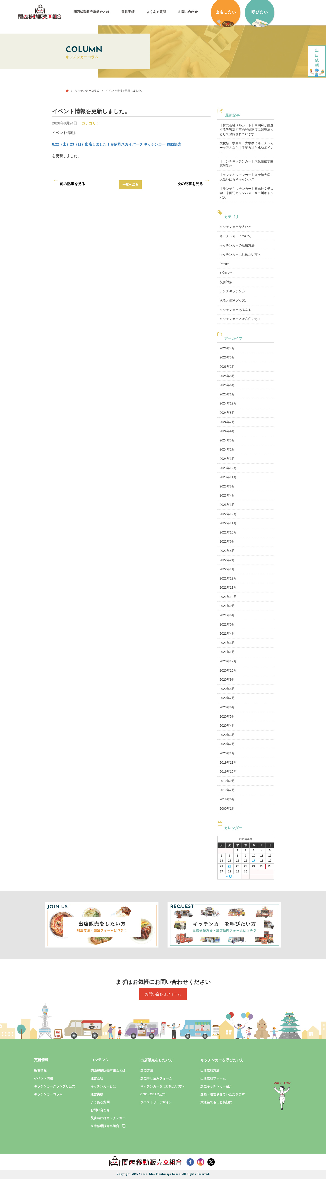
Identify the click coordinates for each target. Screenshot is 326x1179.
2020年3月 (227, 735)
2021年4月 (227, 633)
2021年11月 (228, 587)
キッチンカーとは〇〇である (240, 319)
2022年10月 (228, 532)
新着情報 (40, 1070)
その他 (224, 264)
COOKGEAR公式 (152, 1094)
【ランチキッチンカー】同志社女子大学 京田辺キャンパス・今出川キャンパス (246, 193)
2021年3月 (227, 643)
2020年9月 (227, 679)
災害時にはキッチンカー (108, 1118)
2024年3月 (227, 440)
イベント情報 (43, 1078)
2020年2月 (227, 744)
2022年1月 (227, 569)
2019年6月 (227, 799)
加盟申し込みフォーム (156, 1078)
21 (229, 866)
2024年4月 (227, 431)
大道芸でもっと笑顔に (216, 1102)
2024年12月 (228, 403)
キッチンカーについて (235, 236)
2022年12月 (228, 514)
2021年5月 (227, 624)
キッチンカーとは (103, 1086)
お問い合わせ (188, 12)
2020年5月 (227, 716)
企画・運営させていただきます (222, 1094)
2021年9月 (227, 606)
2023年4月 (227, 495)
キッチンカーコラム (87, 90)
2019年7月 (227, 790)
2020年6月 (227, 707)
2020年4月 (227, 725)
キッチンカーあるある (235, 310)
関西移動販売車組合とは (92, 12)
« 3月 (229, 876)
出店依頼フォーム (213, 1078)
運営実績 (127, 12)
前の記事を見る (72, 184)
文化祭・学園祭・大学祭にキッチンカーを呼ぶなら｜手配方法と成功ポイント (246, 147)
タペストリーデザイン (156, 1102)
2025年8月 (227, 376)
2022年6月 (227, 541)
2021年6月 (227, 615)
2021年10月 (228, 597)
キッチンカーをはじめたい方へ (162, 1086)
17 (253, 860)
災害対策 (226, 282)
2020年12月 (228, 661)
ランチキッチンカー (234, 291)
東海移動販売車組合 (108, 1126)
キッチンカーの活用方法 (237, 245)
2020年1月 (227, 753)
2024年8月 (227, 412)
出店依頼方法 (209, 1070)
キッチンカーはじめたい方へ (240, 254)
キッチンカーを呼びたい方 (222, 1060)
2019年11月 (228, 762)
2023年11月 (228, 477)
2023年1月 (227, 505)
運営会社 (97, 1078)
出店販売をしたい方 (156, 1060)
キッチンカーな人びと (235, 227)
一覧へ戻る (130, 184)
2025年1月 (227, 394)
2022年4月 (227, 551)
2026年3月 (227, 357)
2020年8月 (227, 689)
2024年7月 (227, 422)
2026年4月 (227, 348)
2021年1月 (227, 652)
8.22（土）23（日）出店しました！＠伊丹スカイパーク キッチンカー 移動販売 (116, 144)
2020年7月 (227, 698)
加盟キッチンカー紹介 (216, 1086)
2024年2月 (227, 449)
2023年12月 (228, 468)
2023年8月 (227, 486)
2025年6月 (227, 385)
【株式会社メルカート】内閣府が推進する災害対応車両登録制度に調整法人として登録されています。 (246, 129)
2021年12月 (228, 578)
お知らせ (226, 273)
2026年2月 (227, 366)
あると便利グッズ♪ (233, 300)
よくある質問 (156, 12)
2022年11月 (228, 523)
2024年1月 (227, 458)
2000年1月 (227, 808)
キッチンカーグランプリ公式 (54, 1086)
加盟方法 (146, 1070)
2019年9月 (227, 781)
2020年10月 (228, 670)
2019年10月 (228, 771)
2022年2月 (227, 560)
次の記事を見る (190, 184)
